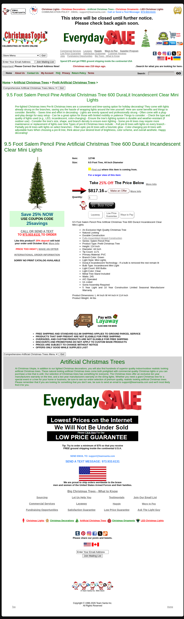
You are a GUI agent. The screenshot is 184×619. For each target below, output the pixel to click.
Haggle (117, 503)
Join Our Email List (145, 497)
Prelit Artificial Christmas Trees (73, 82)
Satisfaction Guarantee (94, 53)
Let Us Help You (81, 497)
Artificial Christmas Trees (31, 82)
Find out (96, 169)
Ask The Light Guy (149, 509)
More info (54, 243)
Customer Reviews (117, 53)
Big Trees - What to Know (107, 56)
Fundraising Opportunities (79, 56)
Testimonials (117, 497)
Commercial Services (70, 51)
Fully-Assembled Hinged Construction (102, 238)
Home (6, 82)
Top (14, 607)
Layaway (87, 51)
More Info (151, 184)
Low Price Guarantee (70, 53)
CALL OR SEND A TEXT (37, 231)
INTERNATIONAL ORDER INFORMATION (37, 254)
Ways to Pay (149, 503)
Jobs (62, 56)
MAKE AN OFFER (49, 249)
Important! (8, 66)
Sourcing (42, 497)
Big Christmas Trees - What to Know (92, 491)
